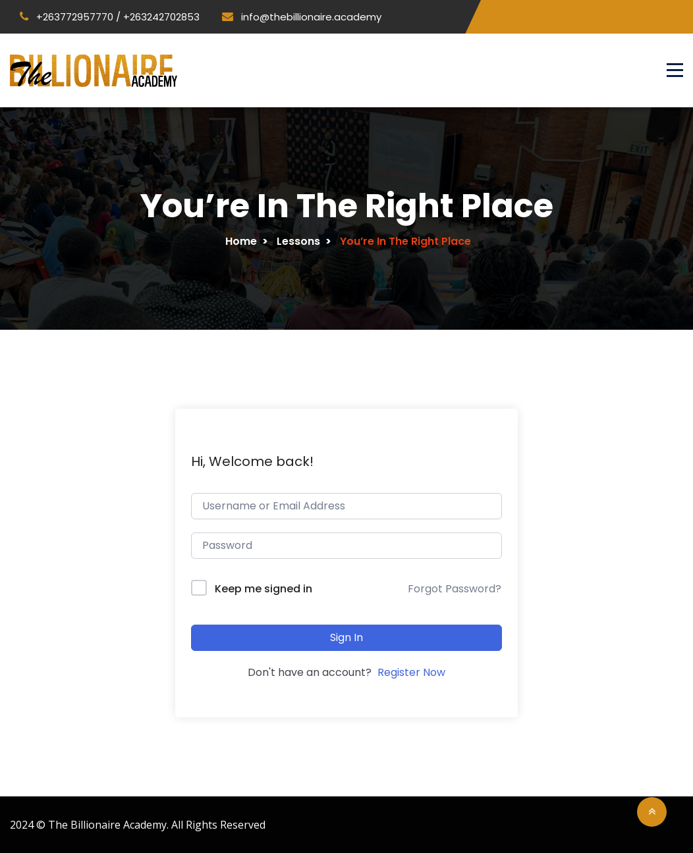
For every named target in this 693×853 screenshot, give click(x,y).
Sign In (346, 636)
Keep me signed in (263, 588)
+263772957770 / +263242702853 (110, 17)
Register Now (411, 671)
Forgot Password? (454, 588)
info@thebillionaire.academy (301, 17)
